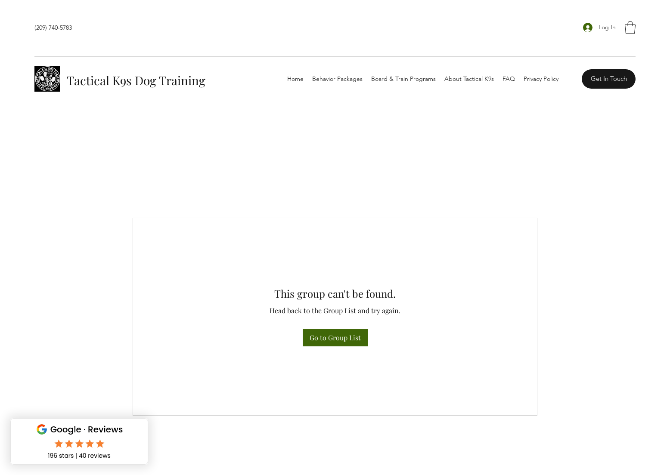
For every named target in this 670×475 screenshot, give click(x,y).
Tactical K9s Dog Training (136, 80)
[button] (630, 27)
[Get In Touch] (609, 79)
